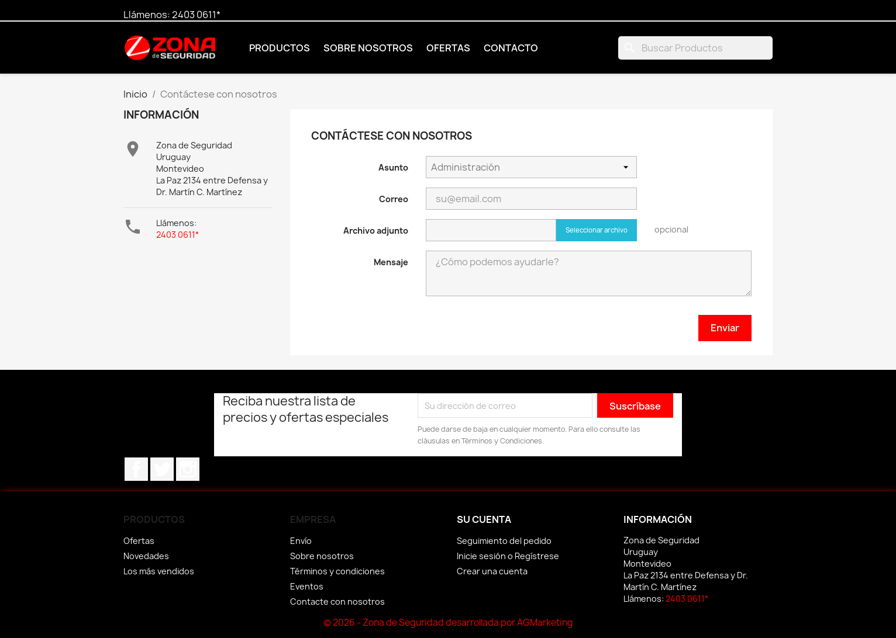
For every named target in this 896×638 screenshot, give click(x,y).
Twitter (162, 469)
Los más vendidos (158, 571)
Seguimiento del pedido (504, 540)
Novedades (146, 555)
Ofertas (448, 47)
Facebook (136, 469)
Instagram (187, 469)
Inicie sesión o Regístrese (508, 555)
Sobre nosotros (368, 47)
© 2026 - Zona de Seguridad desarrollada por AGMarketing (448, 622)
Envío (301, 540)
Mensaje (391, 262)
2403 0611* (196, 14)
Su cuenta (484, 519)
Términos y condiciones (337, 571)
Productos (279, 47)
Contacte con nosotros (337, 601)
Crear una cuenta (492, 571)
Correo (393, 198)
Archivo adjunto (375, 230)
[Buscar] (695, 48)
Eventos (306, 586)
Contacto (511, 47)
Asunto (393, 167)
